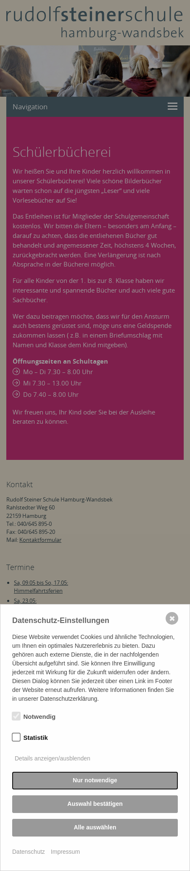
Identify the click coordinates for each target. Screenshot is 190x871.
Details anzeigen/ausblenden (52, 758)
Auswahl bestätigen (94, 803)
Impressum (65, 851)
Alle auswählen (95, 827)
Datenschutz (28, 851)
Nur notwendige (95, 780)
